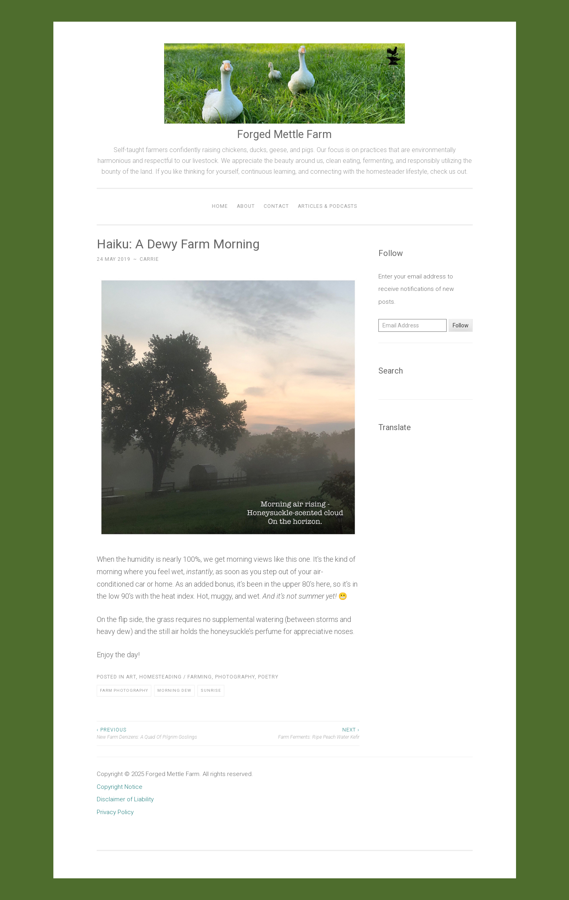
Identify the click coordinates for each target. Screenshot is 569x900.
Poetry (268, 677)
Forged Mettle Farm (284, 134)
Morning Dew (174, 690)
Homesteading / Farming (175, 677)
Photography (235, 677)
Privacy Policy (115, 812)
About (246, 206)
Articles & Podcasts (327, 206)
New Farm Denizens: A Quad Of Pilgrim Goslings (162, 733)
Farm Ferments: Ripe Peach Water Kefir (294, 733)
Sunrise (211, 690)
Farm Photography (124, 690)
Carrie (149, 259)
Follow (461, 325)
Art (131, 677)
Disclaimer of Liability (125, 799)
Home (220, 206)
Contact (276, 206)
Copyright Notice (119, 786)
